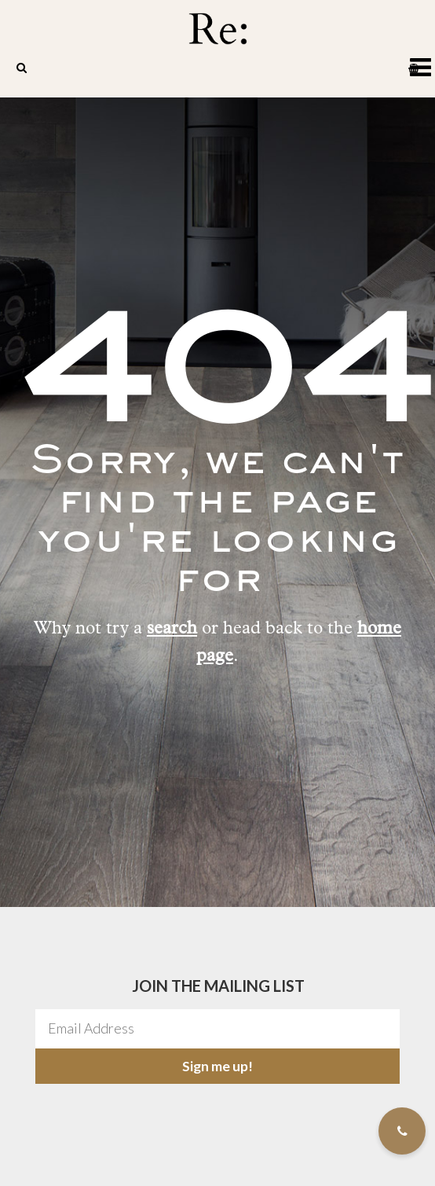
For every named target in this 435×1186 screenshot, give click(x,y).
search (172, 630)
